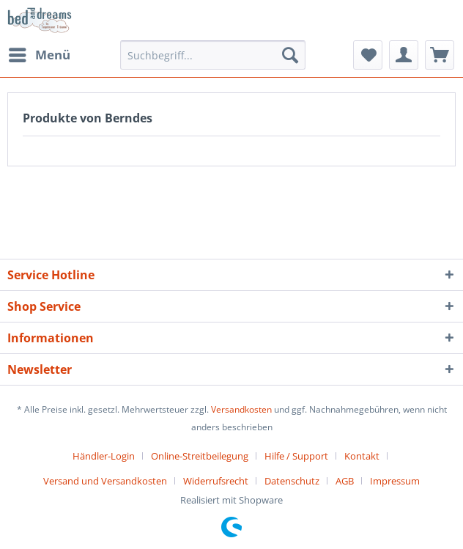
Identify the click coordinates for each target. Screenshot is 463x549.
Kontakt (361, 456)
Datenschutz (291, 480)
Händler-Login (104, 456)
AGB (345, 480)
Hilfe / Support (296, 456)
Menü (39, 53)
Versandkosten (241, 409)
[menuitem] (39, 55)
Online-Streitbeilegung (199, 456)
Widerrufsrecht (215, 480)
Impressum (395, 480)
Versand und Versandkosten (105, 480)
